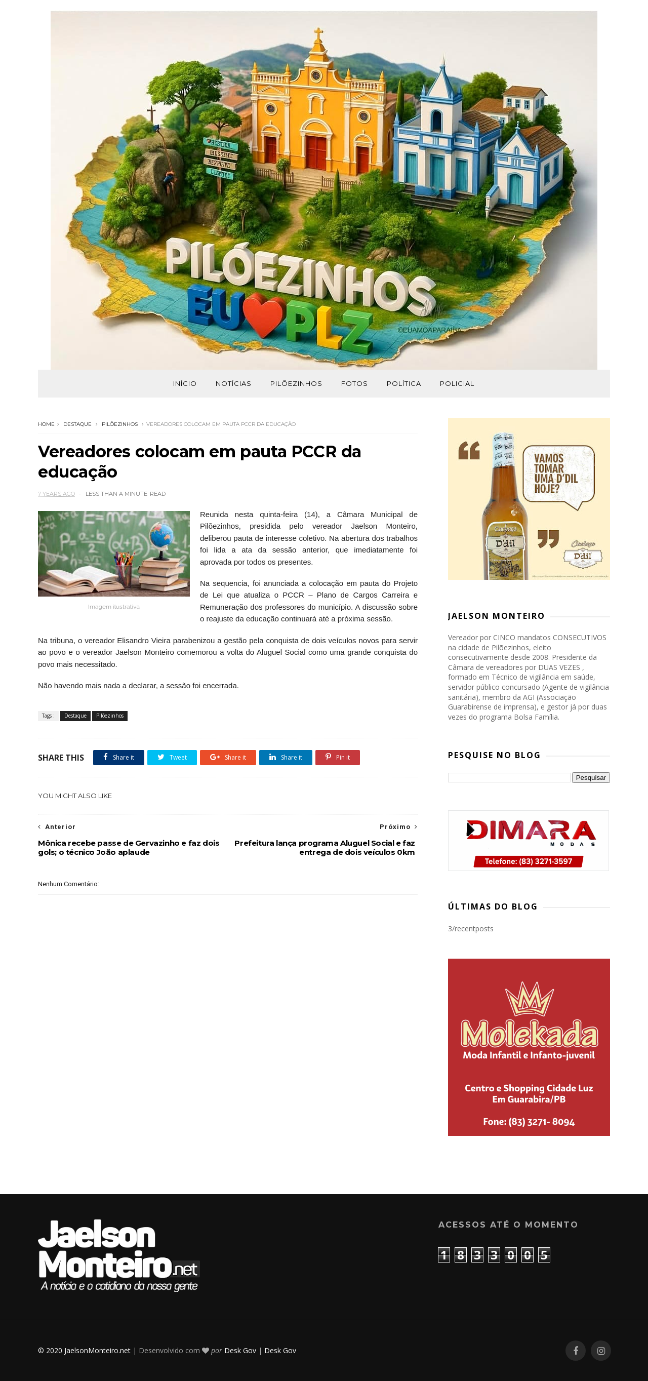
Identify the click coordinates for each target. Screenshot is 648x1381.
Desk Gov (240, 1350)
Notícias (234, 383)
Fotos (354, 383)
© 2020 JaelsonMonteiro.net (84, 1350)
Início (185, 383)
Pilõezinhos (296, 383)
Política (404, 383)
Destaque (77, 424)
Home (46, 424)
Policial (457, 383)
